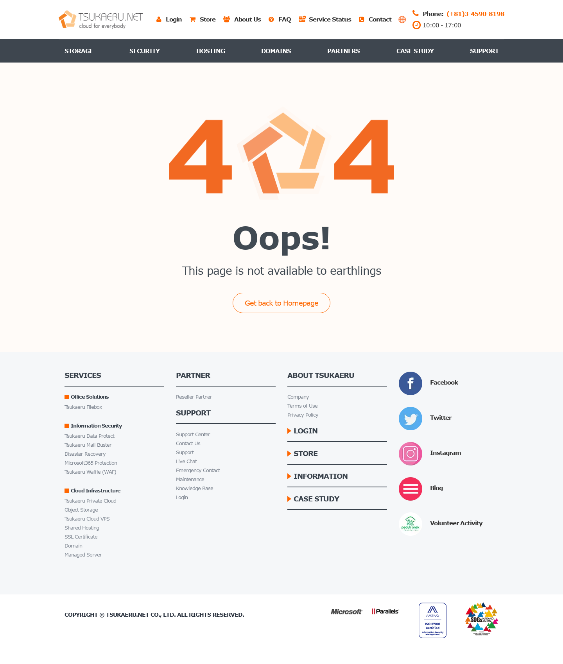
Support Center (193, 434)
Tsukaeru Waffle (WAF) (90, 471)
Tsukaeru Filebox (83, 407)
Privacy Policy (302, 414)
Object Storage (81, 509)
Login (182, 497)
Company (298, 396)
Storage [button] (79, 50)
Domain (73, 545)
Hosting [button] (210, 50)
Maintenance (190, 479)
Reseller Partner (194, 396)
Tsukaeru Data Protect (89, 435)
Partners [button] (343, 50)
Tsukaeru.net (127, 614)
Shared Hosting (82, 527)
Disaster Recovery (85, 453)
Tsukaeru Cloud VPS (87, 518)
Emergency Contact (198, 470)
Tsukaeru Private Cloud (90, 500)
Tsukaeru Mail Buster (88, 444)
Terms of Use (302, 405)
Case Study (415, 50)
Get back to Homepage (281, 303)
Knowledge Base (194, 488)
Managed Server (83, 554)
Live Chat (186, 461)
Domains (276, 50)
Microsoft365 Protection (91, 462)
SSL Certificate (81, 536)
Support (484, 50)
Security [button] (144, 50)
